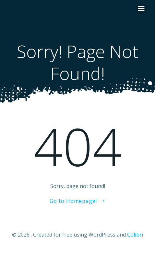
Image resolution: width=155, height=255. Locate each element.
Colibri (135, 234)
